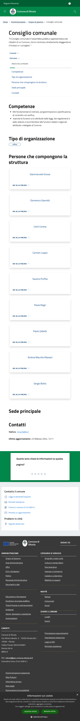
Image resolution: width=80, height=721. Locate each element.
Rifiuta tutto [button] (49, 711)
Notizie (48, 596)
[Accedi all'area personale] (69, 3)
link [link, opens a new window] (63, 706)
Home (5, 21)
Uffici (8, 567)
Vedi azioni (15, 58)
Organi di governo (36, 21)
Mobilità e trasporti (52, 580)
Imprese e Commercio (53, 571)
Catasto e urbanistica (53, 575)
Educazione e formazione (16, 596)
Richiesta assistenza (53, 646)
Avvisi (47, 605)
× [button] (77, 695)
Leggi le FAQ (50, 641)
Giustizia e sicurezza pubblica (18, 601)
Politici (8, 575)
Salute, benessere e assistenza (18, 614)
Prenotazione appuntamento (56, 633)
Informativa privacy (14, 681)
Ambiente (10, 609)
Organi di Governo (13, 558)
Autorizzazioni (11, 618)
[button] (40, 717)
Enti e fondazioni (12, 571)
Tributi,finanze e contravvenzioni (19, 605)
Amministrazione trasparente (18, 672)
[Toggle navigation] (4, 11)
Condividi (15, 53)
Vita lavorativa (51, 567)
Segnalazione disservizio (55, 637)
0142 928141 (23, 431)
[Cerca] (74, 11)
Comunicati (49, 601)
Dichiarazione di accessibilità (17, 690)
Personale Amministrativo (16, 580)
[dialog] (40, 706)
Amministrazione (18, 21)
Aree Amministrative (14, 562)
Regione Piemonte (11, 3)
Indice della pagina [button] (20, 63)
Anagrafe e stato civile (54, 558)
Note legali (10, 685)
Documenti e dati (13, 584)
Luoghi (47, 616)
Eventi (47, 621)
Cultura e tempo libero (54, 562)
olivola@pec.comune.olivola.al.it (19, 658)
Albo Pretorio (11, 677)
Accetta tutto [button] (31, 712)
